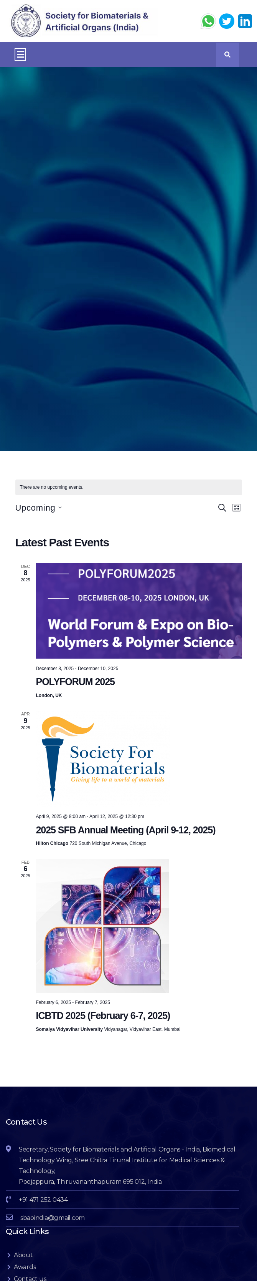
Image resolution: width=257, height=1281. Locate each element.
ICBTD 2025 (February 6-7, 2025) (103, 1015)
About (23, 1255)
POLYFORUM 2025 (75, 681)
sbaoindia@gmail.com (52, 1217)
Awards (25, 1267)
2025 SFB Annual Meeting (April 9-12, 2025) (126, 830)
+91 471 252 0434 (43, 1199)
